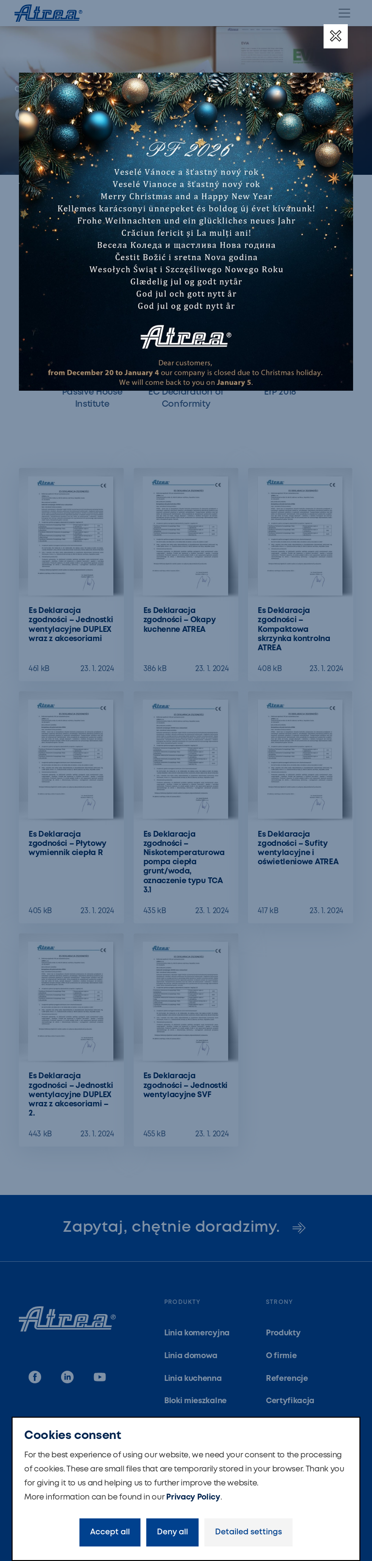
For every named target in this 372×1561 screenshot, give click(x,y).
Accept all (110, 1532)
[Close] (336, 36)
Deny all (172, 1532)
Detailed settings (248, 1532)
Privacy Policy (193, 1497)
